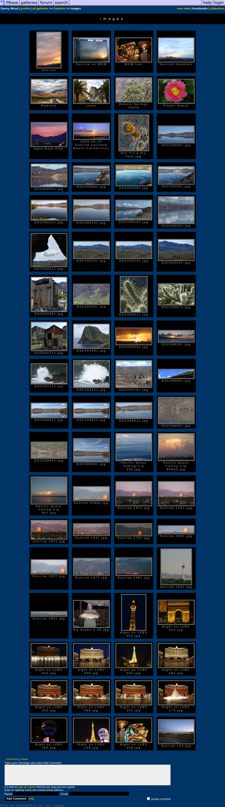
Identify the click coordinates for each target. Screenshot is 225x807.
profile (25, 8)
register (31, 787)
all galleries (40, 8)
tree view (183, 8)
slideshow (217, 8)
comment (12, 759)
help (31, 798)
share (24, 759)
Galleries (59, 8)
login (20, 787)
